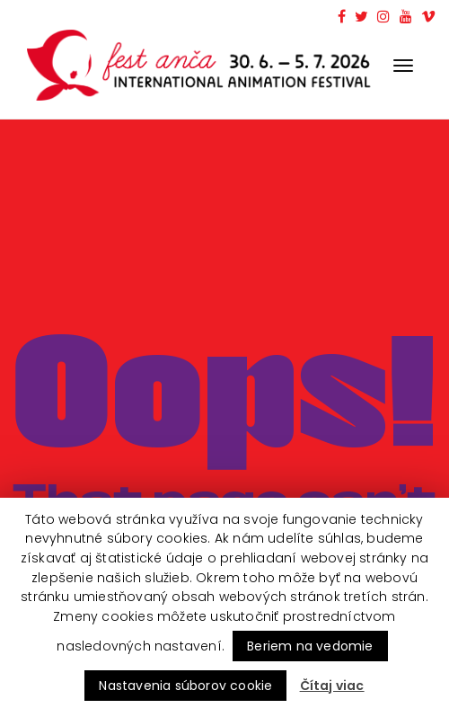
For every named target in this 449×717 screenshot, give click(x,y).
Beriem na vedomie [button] (310, 646)
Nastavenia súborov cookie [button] (185, 686)
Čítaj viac (332, 686)
